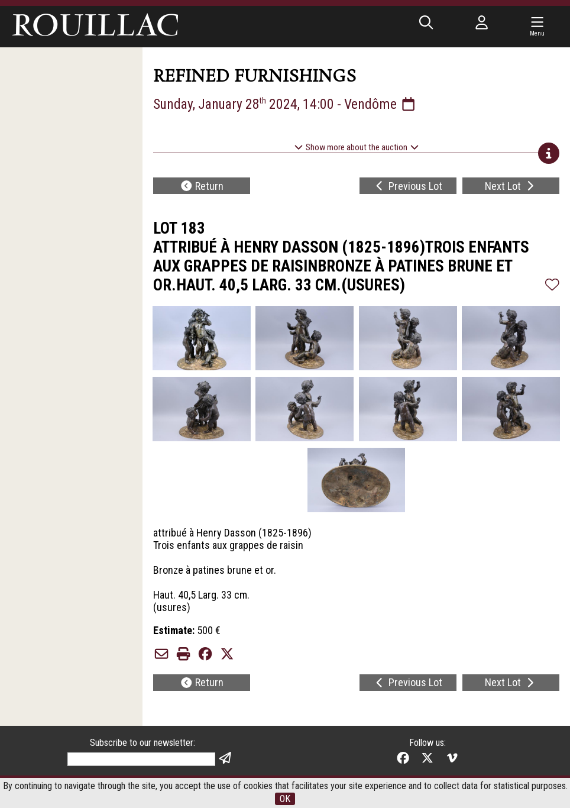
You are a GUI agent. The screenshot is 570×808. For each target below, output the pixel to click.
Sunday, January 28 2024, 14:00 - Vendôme (285, 104)
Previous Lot (408, 186)
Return (202, 186)
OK (285, 798)
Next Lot (511, 186)
